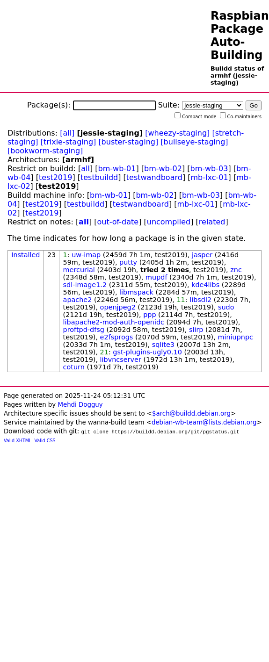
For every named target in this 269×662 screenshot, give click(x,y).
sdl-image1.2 (85, 284)
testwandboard (154, 177)
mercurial (79, 269)
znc (236, 269)
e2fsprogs (116, 337)
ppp (149, 314)
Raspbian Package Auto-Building (240, 35)
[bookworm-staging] (45, 150)
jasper (202, 255)
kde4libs (205, 284)
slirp (196, 329)
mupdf (156, 277)
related (212, 221)
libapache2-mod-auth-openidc (113, 322)
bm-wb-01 (117, 168)
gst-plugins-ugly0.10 (147, 352)
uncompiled (169, 221)
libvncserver (120, 359)
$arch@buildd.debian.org (191, 413)
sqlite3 (163, 344)
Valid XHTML (17, 440)
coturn (74, 367)
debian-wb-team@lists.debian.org (204, 422)
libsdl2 (200, 299)
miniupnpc (235, 337)
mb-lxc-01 (209, 177)
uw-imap (86, 255)
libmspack (136, 292)
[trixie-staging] (68, 141)
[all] (67, 133)
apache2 (77, 299)
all (85, 168)
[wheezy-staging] (177, 133)
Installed (25, 255)
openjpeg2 (118, 307)
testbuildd (99, 177)
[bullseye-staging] (194, 141)
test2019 (55, 177)
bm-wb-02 (163, 168)
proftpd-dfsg (83, 329)
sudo (226, 307)
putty (128, 262)
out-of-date (118, 221)
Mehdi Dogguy (80, 404)
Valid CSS (45, 440)
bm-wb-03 (209, 168)
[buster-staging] (128, 141)
